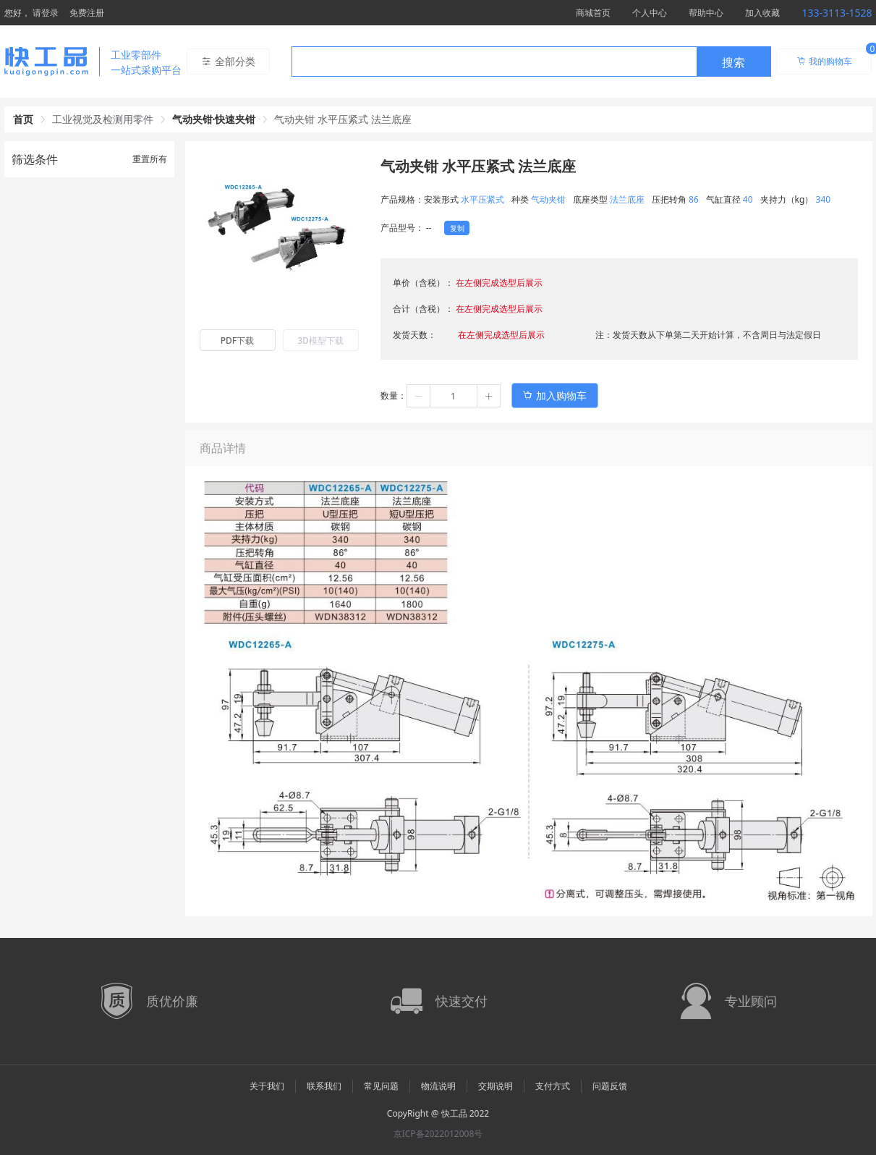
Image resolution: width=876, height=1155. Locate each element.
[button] (418, 396)
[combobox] (531, 61)
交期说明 (495, 1086)
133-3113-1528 (836, 13)
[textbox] (494, 62)
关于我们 (267, 1086)
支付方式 (552, 1086)
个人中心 (649, 13)
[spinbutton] (454, 395)
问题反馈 (609, 1086)
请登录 (46, 13)
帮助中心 (706, 13)
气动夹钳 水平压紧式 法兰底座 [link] (342, 119)
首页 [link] (23, 119)
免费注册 (86, 13)
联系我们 (324, 1086)
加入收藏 (762, 13)
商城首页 (593, 13)
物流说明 (438, 1086)
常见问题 (381, 1086)
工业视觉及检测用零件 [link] (102, 119)
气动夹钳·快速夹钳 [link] (214, 119)
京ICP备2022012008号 (438, 1134)
